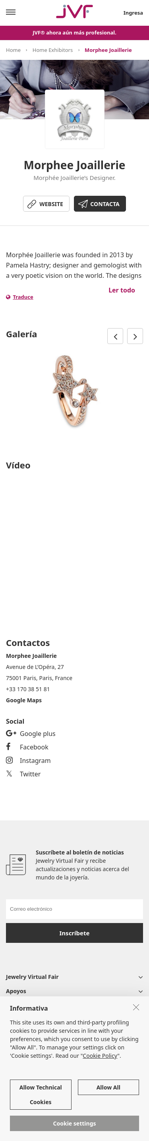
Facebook (27, 747)
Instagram (28, 760)
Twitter (23, 774)
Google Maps (24, 700)
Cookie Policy (100, 1055)
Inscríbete (75, 933)
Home (13, 50)
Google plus (31, 733)
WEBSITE (51, 204)
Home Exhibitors (53, 50)
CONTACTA (104, 204)
